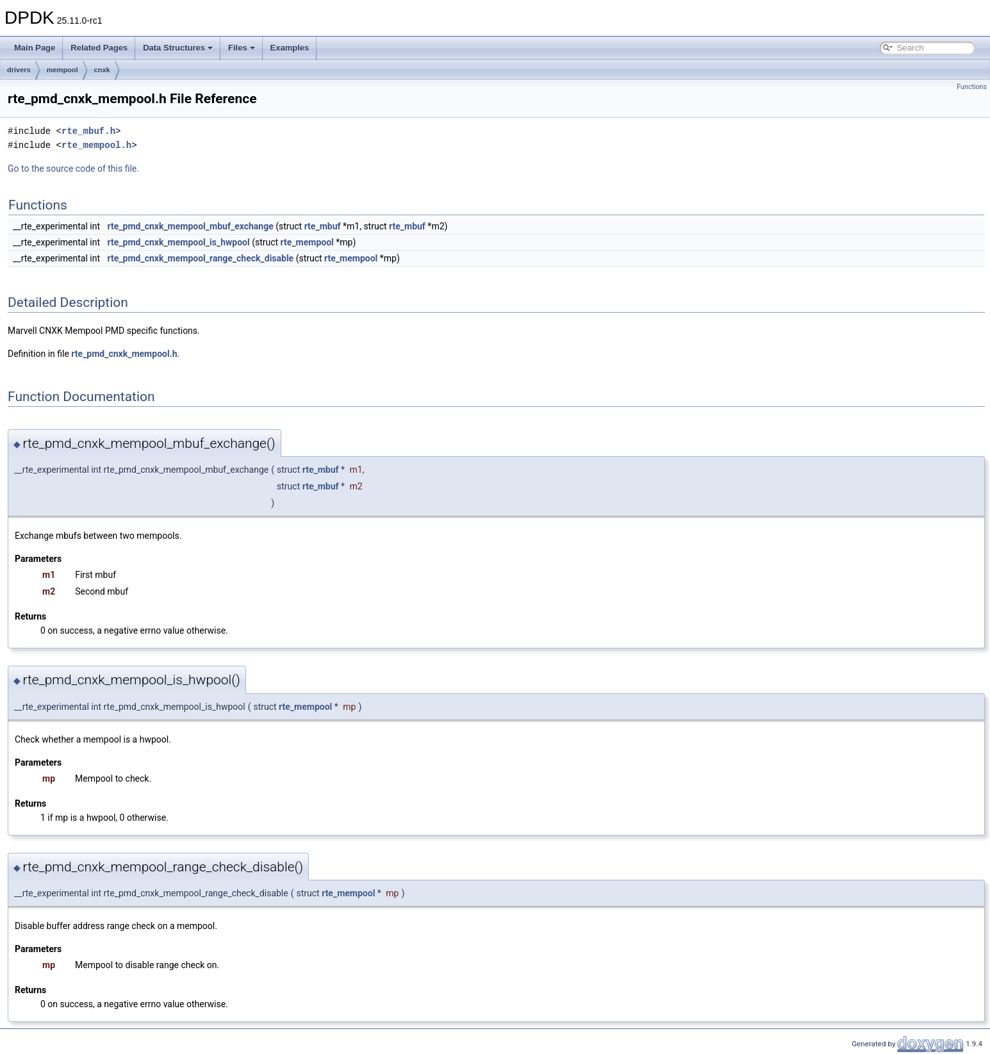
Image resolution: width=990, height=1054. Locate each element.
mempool (62, 70)
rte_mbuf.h (88, 131)
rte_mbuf (322, 226)
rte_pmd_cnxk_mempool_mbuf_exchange (191, 226)
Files (241, 48)
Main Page (34, 48)
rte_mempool (307, 242)
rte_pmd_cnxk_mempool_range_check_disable (201, 258)
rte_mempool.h (96, 145)
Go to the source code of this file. (73, 168)
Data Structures (178, 48)
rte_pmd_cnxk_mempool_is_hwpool (179, 242)
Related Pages (99, 48)
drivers (19, 70)
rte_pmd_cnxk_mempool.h (124, 354)
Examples (289, 48)
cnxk (102, 70)
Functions (972, 87)
